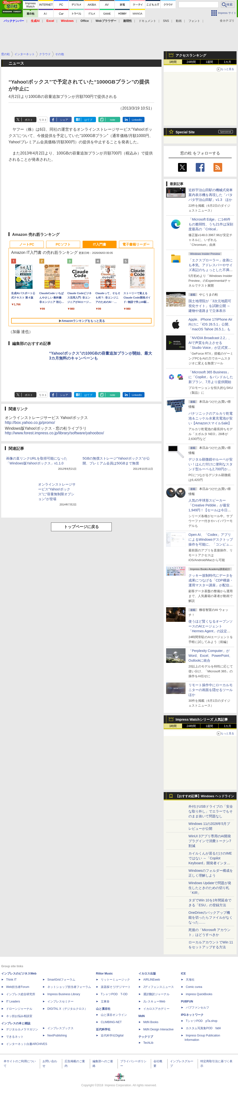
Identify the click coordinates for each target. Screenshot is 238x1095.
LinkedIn (137, 119)
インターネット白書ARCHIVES (26, 1044)
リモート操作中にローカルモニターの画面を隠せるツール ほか (212, 690)
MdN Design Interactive (158, 1029)
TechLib (148, 1042)
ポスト (29, 119)
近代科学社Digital (112, 1035)
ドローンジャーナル (19, 1008)
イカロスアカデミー (156, 1008)
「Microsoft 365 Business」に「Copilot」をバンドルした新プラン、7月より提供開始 (210, 377)
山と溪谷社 (103, 1008)
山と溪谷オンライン (114, 1015)
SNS (166, 21)
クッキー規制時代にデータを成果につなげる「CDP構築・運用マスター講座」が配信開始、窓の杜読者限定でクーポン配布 (210, 585)
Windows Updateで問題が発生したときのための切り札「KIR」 (209, 888)
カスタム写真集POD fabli (203, 1028)
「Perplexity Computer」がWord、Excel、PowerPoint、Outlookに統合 (210, 655)
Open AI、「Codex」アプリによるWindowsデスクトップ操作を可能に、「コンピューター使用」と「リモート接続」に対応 (210, 544)
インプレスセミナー (60, 1001)
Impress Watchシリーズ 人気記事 (202, 719)
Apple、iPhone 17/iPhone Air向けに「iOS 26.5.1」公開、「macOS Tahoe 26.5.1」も (210, 324)
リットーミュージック (115, 979)
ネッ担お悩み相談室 (19, 1016)
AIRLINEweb (151, 979)
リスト (43, 119)
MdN (141, 1016)
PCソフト (63, 244)
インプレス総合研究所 (20, 994)
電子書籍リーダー (136, 244)
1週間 (209, 62)
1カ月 (227, 62)
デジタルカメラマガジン (22, 1029)
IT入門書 (99, 244)
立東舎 (105, 1001)
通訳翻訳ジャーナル (156, 994)
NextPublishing (57, 1035)
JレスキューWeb (154, 1001)
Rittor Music (104, 973)
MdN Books (150, 1022)
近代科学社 (103, 1029)
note (112, 119)
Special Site (185, 132)
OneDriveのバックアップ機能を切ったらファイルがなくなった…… (210, 917)
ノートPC (26, 244)
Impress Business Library (63, 994)
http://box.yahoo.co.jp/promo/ (30, 422)
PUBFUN (187, 1001)
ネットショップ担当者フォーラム (69, 987)
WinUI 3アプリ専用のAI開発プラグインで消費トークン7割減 (209, 841)
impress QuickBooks (199, 994)
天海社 (190, 979)
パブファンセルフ (197, 1007)
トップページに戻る (81, 527)
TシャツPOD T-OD (114, 994)
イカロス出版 (147, 973)
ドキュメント (147, 21)
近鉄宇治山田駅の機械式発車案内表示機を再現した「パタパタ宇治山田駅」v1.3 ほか (210, 195)
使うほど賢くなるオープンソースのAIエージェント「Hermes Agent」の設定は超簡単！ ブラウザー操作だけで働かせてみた (210, 631)
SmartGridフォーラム (61, 979)
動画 (179, 21)
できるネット (15, 1036)
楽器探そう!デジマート (116, 987)
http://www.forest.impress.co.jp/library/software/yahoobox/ (54, 433)
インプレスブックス (60, 1028)
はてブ (88, 119)
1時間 (173, 62)
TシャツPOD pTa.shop (201, 1021)
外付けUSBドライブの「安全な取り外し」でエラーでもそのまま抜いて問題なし (210, 811)
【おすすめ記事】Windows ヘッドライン (205, 796)
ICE (183, 973)
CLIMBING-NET (111, 1022)
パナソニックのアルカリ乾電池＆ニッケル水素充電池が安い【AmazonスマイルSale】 (210, 418)
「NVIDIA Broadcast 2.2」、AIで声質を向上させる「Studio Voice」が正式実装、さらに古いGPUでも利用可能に (210, 347)
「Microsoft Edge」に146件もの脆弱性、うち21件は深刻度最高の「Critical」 (210, 224)
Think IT (11, 979)
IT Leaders (13, 1001)
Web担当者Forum (17, 987)
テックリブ (145, 1036)
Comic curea (194, 987)
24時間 (191, 62)
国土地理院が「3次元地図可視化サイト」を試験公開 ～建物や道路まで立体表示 (209, 306)
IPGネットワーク (192, 1015)
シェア (64, 119)
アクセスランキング (191, 55)
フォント (194, 21)
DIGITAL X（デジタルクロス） (67, 1008)
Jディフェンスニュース (158, 987)
